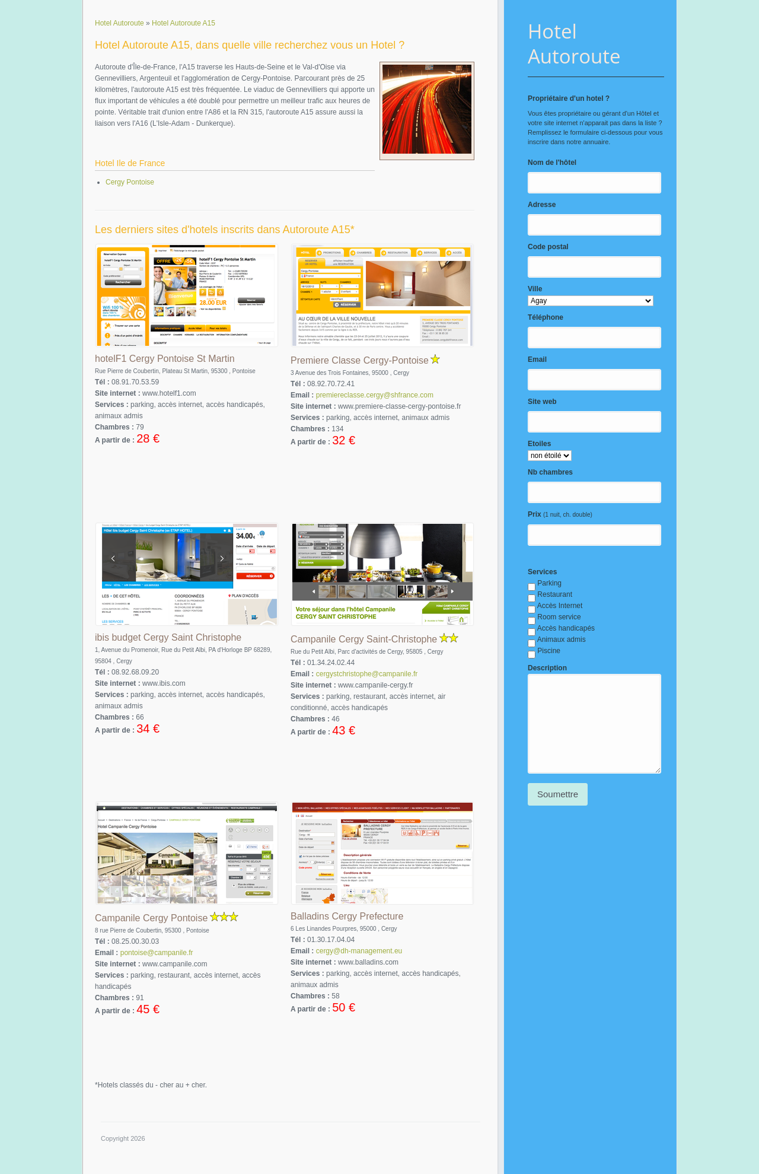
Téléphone (545, 317)
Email (537, 359)
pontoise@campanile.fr (156, 953)
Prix (534, 514)
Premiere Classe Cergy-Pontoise (360, 360)
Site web (542, 401)
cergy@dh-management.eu (359, 951)
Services (542, 572)
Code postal (548, 247)
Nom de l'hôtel (552, 162)
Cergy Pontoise (130, 182)
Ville (535, 289)
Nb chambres (550, 472)
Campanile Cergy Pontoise (151, 918)
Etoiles (539, 444)
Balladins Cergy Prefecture (347, 916)
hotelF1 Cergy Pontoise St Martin (165, 359)
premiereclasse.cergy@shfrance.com (374, 395)
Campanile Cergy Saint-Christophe (364, 639)
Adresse (542, 205)
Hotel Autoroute (574, 43)
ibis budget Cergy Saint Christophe (168, 637)
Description (547, 668)
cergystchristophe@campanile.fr (367, 674)
